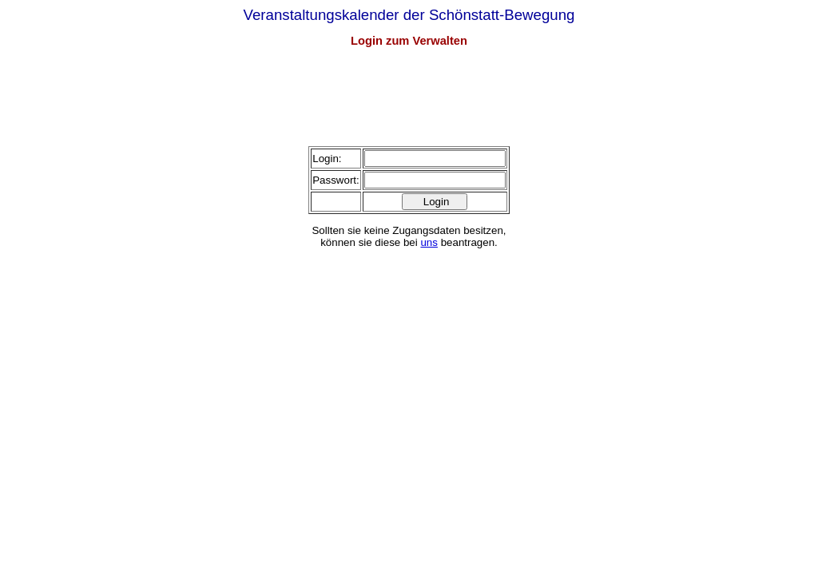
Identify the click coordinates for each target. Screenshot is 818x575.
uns (429, 242)
